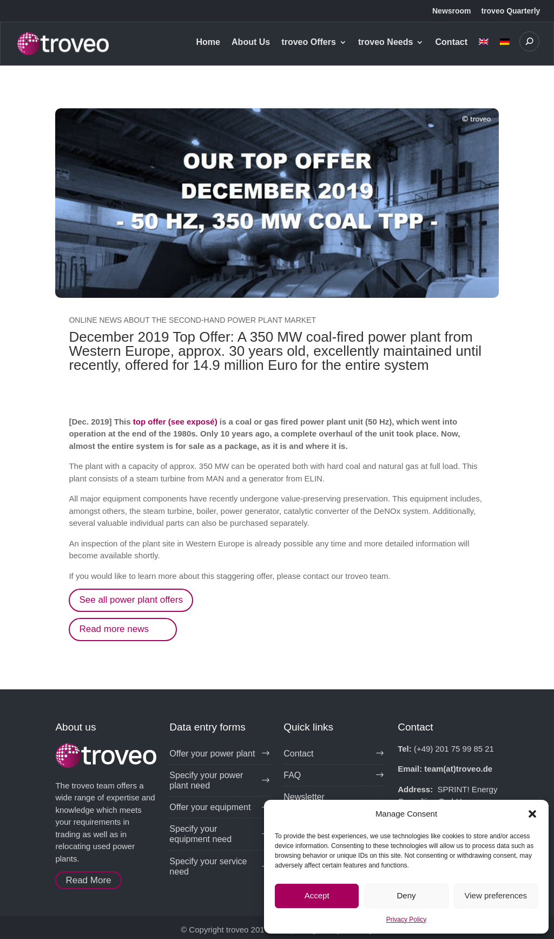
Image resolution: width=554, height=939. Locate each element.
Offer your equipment (209, 807)
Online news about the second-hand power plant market (192, 320)
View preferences (496, 895)
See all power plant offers (131, 600)
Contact (452, 42)
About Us (251, 42)
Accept (317, 895)
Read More (88, 880)
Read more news (114, 629)
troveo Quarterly (510, 10)
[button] (532, 813)
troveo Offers (308, 42)
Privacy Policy (406, 919)
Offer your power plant (212, 753)
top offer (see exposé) (175, 421)
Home (208, 42)
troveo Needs (385, 42)
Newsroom (451, 10)
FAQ (292, 775)
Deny (406, 895)
